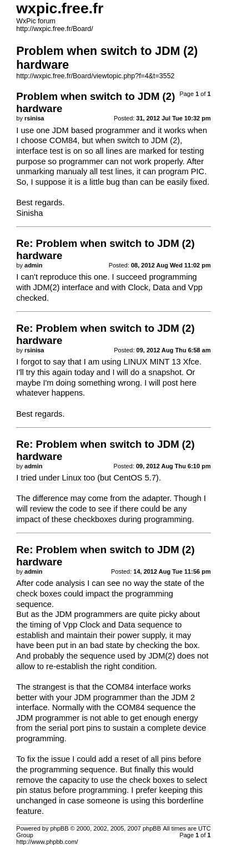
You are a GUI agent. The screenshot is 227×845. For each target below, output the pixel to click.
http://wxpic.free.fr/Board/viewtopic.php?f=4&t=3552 (95, 76)
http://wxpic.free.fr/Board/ (54, 29)
